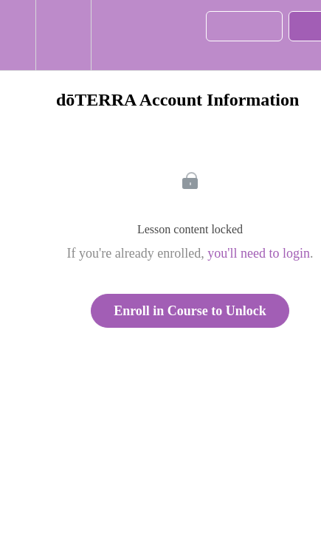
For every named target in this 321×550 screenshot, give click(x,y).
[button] (17, 35)
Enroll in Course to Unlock (190, 310)
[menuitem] (63, 35)
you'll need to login (258, 253)
